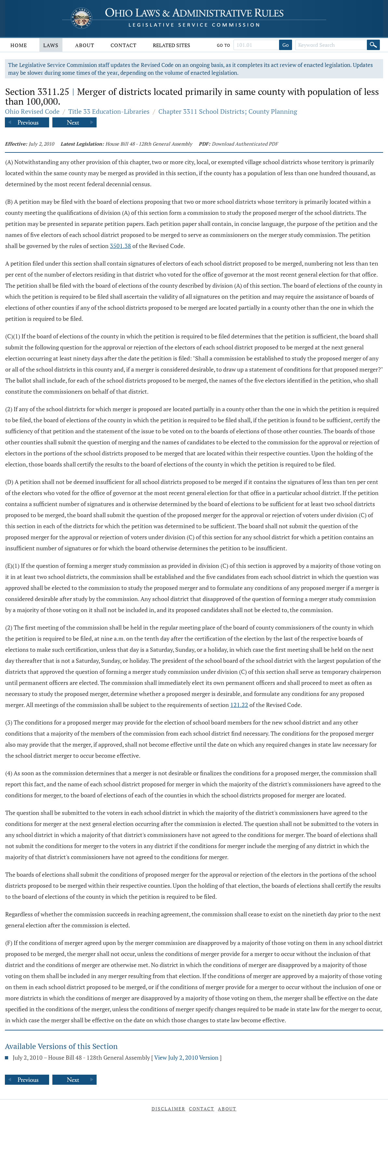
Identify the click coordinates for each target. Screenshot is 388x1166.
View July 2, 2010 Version (186, 1057)
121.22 (239, 705)
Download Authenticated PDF (245, 143)
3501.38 (120, 246)
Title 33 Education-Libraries (109, 111)
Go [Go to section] (285, 44)
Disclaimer (168, 1109)
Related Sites (171, 45)
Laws (51, 45)
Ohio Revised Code (32, 111)
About (84, 45)
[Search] (373, 45)
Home (18, 45)
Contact (124, 45)
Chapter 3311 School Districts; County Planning (227, 111)
